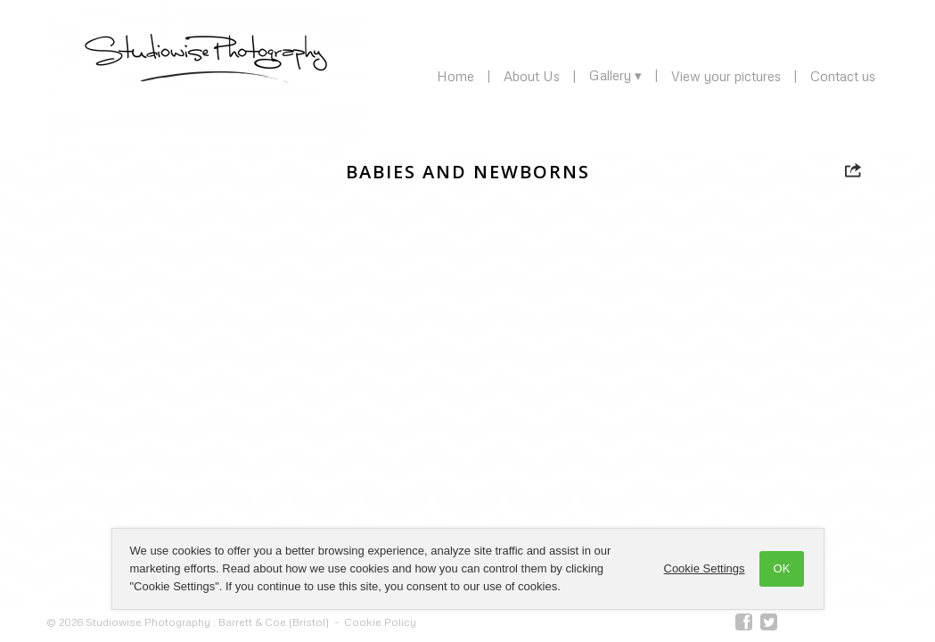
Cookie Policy (380, 622)
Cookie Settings (704, 568)
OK (782, 568)
